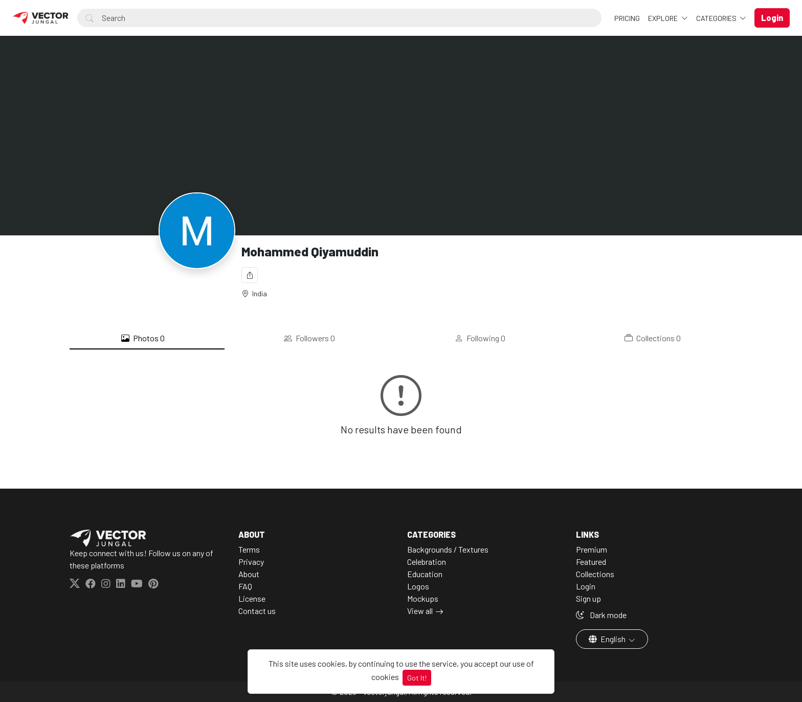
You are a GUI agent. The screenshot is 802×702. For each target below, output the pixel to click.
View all (420, 611)
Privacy (251, 561)
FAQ (245, 586)
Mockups (422, 598)
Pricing (627, 18)
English (608, 639)
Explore (663, 18)
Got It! (417, 677)
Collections (653, 338)
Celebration (426, 561)
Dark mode (601, 615)
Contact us (257, 611)
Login (585, 586)
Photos (143, 338)
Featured (591, 561)
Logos (418, 586)
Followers (309, 338)
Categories (717, 18)
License (251, 598)
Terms (249, 549)
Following (480, 338)
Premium (591, 549)
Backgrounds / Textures (447, 549)
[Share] (249, 275)
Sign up (588, 598)
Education (424, 574)
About (248, 574)
